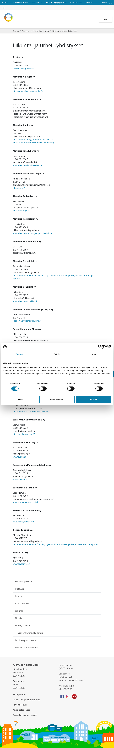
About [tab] (94, 354)
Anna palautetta (21, 709)
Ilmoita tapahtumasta (25, 640)
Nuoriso (19, 618)
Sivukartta (90, 2)
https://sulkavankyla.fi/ (24, 434)
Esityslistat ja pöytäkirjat (56, 2)
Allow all (93, 399)
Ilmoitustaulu (20, 704)
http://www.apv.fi (21, 210)
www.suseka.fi (19, 456)
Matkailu (5, 2)
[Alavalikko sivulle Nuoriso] (97, 618)
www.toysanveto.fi (21, 563)
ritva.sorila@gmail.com (23, 521)
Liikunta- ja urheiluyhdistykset (64, 31)
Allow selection (57, 399)
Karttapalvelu (76, 2)
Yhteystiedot (19, 694)
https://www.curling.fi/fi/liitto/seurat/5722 (33, 139)
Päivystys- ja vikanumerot (26, 699)
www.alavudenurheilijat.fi (25, 301)
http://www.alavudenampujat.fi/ (28, 91)
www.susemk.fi (20, 479)
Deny (20, 399)
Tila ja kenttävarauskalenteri (29, 632)
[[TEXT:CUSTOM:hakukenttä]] (57, 7)
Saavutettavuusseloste (25, 715)
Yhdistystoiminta (42, 31)
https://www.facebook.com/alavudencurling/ (34, 142)
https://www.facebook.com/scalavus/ (30, 411)
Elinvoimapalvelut (23, 581)
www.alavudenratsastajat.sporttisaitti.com (33, 233)
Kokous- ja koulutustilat (26, 647)
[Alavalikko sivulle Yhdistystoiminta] (97, 625)
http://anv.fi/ (19, 188)
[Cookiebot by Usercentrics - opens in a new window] (100, 347)
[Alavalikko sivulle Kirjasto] (97, 596)
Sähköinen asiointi (20, 2)
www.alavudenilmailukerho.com (28, 165)
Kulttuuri (19, 588)
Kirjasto (19, 596)
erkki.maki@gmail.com (23, 68)
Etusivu (16, 31)
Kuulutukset (37, 2)
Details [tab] (57, 354)
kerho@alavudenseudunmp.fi (27, 320)
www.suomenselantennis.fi (25, 502)
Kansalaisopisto (22, 603)
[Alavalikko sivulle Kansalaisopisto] (97, 603)
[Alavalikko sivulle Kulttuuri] (97, 588)
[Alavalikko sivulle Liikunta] (97, 610)
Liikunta (19, 610)
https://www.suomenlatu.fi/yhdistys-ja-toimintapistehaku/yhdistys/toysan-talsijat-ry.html (55, 544)
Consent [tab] (20, 354)
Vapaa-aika (26, 31)
